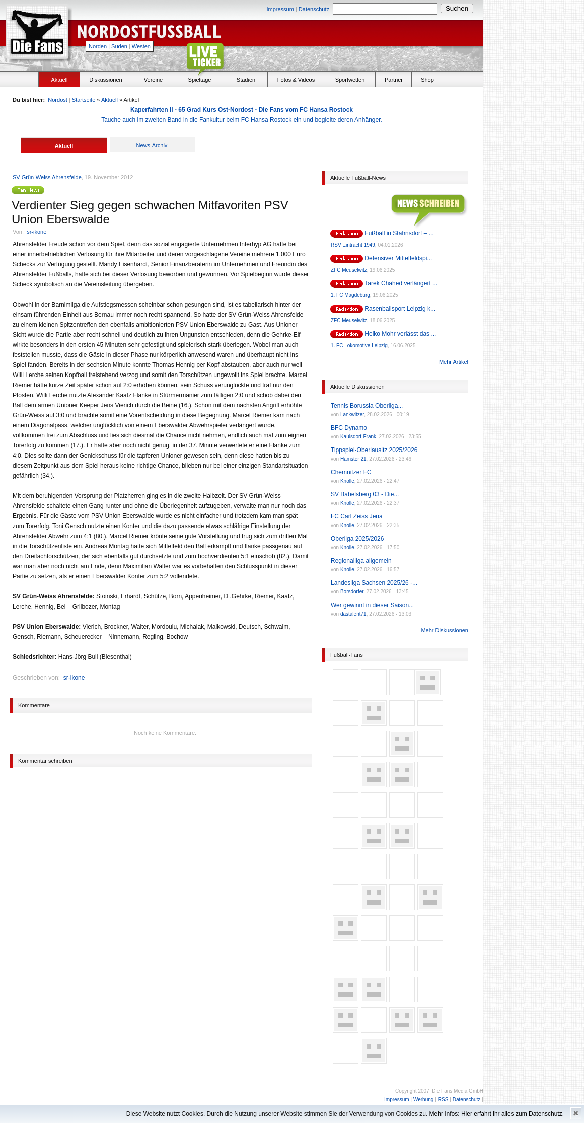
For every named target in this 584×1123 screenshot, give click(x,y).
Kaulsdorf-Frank (358, 436)
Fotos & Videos (296, 80)
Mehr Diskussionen (444, 630)
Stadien (246, 80)
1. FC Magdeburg (350, 295)
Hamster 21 (353, 459)
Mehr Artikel (453, 362)
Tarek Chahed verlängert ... (400, 283)
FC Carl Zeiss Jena (357, 516)
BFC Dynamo (349, 427)
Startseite (83, 100)
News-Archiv (152, 145)
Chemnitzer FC (351, 472)
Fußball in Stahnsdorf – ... (398, 233)
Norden (98, 46)
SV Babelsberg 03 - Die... (365, 494)
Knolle (347, 481)
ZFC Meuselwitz (349, 270)
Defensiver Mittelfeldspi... (398, 258)
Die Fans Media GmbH (457, 1091)
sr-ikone (36, 232)
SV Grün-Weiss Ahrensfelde (47, 177)
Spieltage (199, 80)
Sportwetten (350, 80)
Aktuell (59, 80)
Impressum (280, 9)
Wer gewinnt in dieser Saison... (372, 605)
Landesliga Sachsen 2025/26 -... (374, 582)
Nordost (57, 100)
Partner (394, 80)
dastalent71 (353, 614)
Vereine (153, 80)
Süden (119, 46)
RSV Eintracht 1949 (353, 245)
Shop (427, 80)
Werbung (423, 1099)
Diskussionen (105, 80)
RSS (443, 1099)
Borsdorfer (351, 591)
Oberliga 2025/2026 (357, 538)
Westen (141, 46)
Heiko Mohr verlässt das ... (400, 333)
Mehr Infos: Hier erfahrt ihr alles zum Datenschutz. (496, 1113)
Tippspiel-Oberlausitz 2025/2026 (374, 450)
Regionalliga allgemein (361, 560)
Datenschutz (314, 9)
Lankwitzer (352, 414)
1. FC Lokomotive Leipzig (359, 345)
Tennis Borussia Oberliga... (367, 405)
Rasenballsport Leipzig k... (399, 308)
